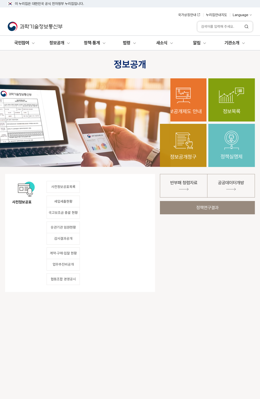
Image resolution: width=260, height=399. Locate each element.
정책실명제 (231, 142)
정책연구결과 (207, 207)
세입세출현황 (63, 201)
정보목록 (231, 96)
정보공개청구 (183, 142)
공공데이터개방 (231, 185)
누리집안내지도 (216, 15)
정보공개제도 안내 (183, 96)
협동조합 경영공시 (63, 279)
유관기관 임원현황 (63, 227)
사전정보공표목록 (63, 187)
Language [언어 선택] (240, 15)
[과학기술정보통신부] (34, 26)
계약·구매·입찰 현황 (63, 253)
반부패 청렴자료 (183, 185)
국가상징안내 (187, 15)
